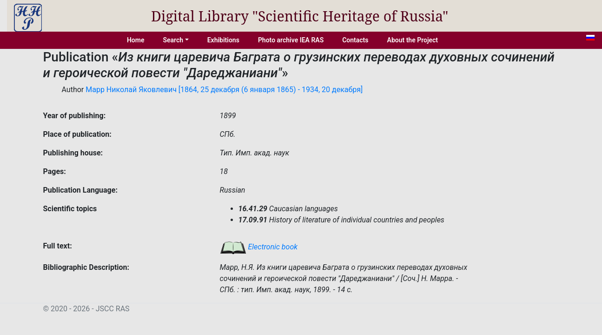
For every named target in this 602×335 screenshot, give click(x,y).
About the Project (412, 40)
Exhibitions (223, 40)
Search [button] (173, 40)
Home (136, 40)
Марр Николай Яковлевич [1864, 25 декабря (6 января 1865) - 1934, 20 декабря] (224, 89)
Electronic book (259, 246)
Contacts (355, 40)
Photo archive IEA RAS (291, 40)
